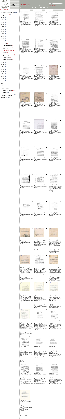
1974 (3, 15)
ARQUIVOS (13, 1)
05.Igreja (5, 52)
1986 (3, 36)
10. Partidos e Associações (8, 61)
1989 (3, 41)
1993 (3, 67)
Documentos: (33, 5)
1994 (3, 69)
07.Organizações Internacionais (9, 55)
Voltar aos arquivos (4, 9)
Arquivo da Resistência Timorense (7, 12)
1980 (3, 26)
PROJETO (12, 4)
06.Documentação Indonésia (8, 54)
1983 (3, 31)
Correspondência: (24, 5)
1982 (3, 29)
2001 (3, 81)
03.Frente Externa (6, 48)
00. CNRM (5, 43)
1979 (3, 24)
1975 (3, 17)
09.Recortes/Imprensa (7, 59)
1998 (3, 76)
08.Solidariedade (6, 57)
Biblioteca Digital (5, 88)
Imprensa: (41, 5)
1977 (3, 21)
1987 (3, 38)
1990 (3, 62)
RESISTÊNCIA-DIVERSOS (7, 95)
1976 (3, 19)
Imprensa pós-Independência (7, 94)
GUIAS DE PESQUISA (14, 3)
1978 (3, 22)
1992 (3, 66)
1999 (3, 78)
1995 (3, 71)
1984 (3, 33)
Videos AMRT (4, 97)
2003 (3, 85)
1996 (3, 73)
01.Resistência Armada (7, 45)
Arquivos (22, 7)
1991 (3, 64)
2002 (3, 83)
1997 (3, 74)
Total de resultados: (25, 4)
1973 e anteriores (5, 14)
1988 (3, 40)
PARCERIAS (13, 5)
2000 (3, 80)
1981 (3, 27)
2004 (3, 87)
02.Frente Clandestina (7, 47)
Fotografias (4, 92)
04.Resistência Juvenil (7, 50)
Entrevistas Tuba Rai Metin (7, 90)
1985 (3, 34)
